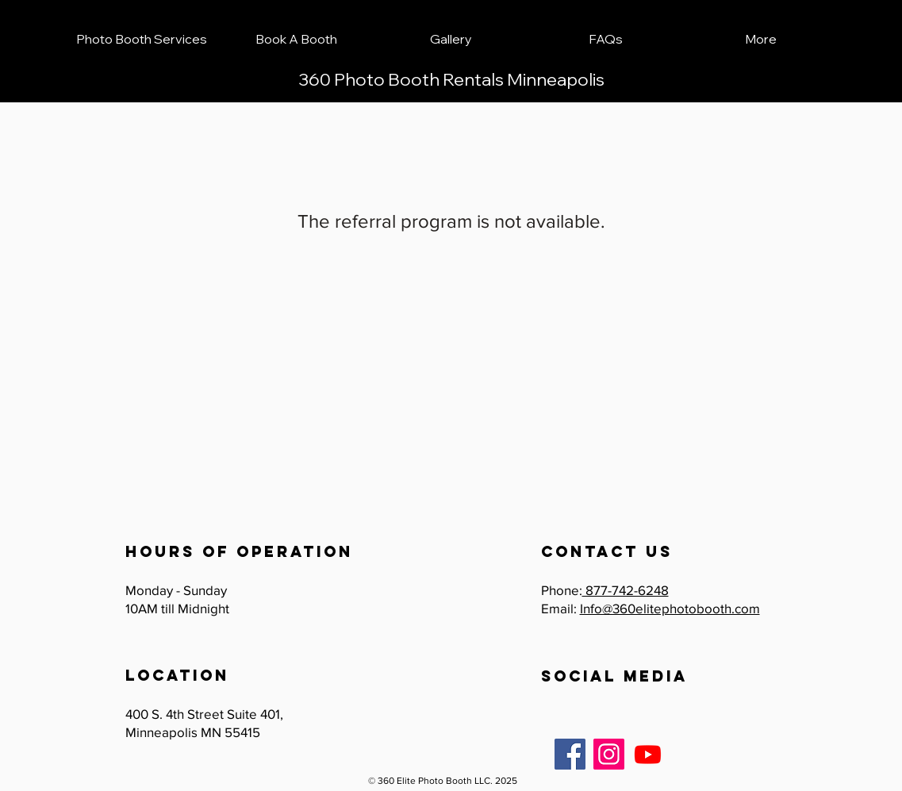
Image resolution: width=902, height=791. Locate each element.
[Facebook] (570, 754)
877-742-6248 (625, 589)
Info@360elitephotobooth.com (670, 608)
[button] (141, 38)
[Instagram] (608, 754)
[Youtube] (647, 754)
